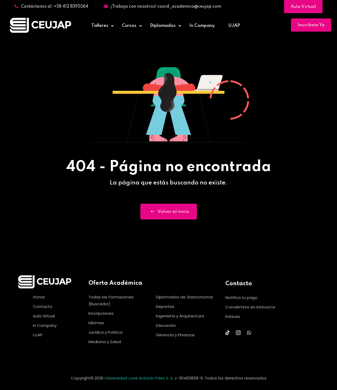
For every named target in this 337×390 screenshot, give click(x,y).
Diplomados (163, 25)
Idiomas (96, 323)
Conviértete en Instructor (250, 307)
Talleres (99, 25)
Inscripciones (101, 313)
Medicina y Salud (104, 341)
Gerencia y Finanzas (175, 335)
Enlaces (232, 316)
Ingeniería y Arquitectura (180, 316)
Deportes (165, 306)
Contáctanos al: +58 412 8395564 (51, 6)
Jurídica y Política (105, 332)
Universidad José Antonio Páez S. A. (140, 378)
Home (39, 297)
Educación (166, 325)
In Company (202, 25)
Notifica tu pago (241, 297)
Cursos (129, 25)
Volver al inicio (168, 211)
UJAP (234, 25)
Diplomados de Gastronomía (184, 297)
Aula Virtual (303, 6)
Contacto (42, 306)
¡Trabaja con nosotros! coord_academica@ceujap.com (162, 6)
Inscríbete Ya (311, 25)
